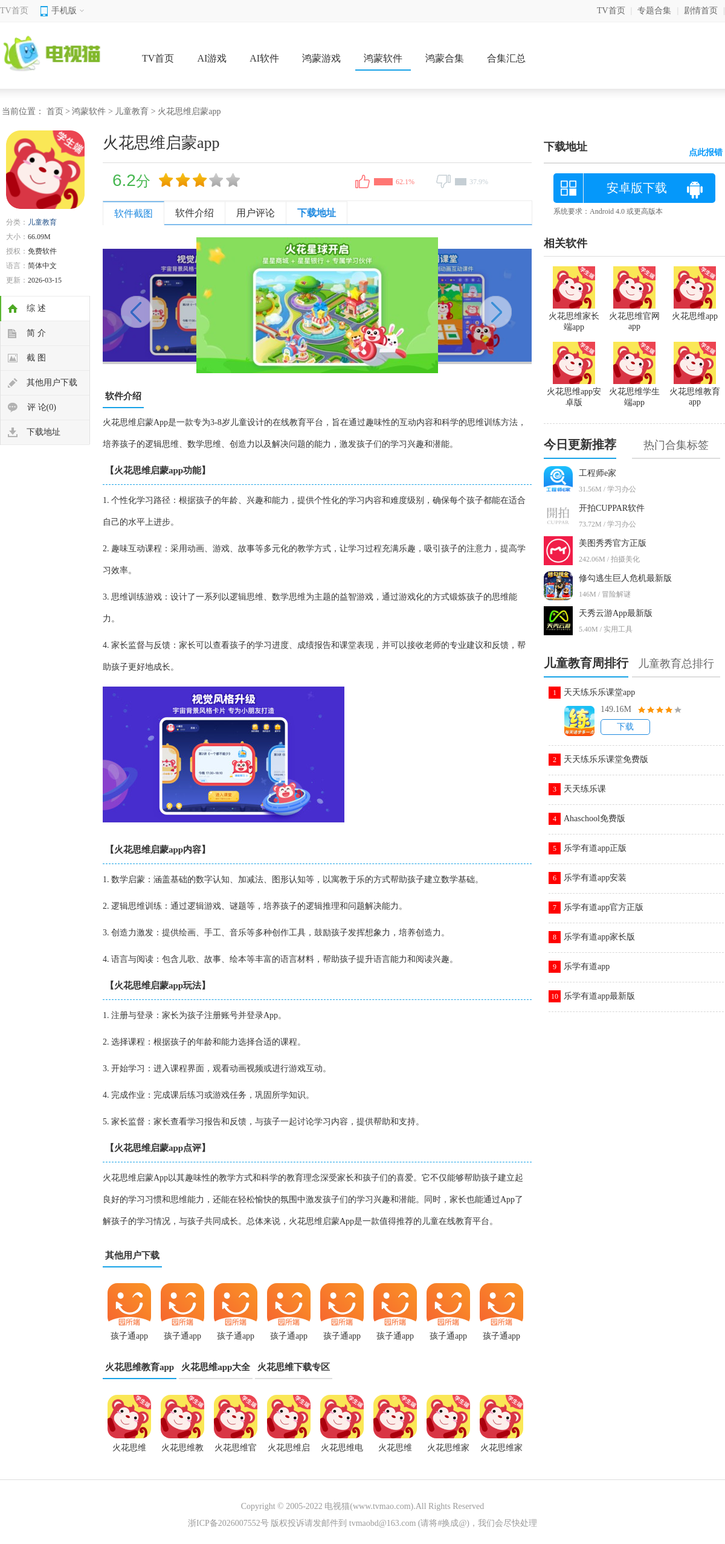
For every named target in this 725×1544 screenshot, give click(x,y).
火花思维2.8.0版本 (129, 1451)
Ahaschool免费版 (594, 818)
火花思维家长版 (501, 1451)
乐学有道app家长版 (599, 936)
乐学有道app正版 (595, 848)
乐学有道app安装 (595, 877)
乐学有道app (587, 966)
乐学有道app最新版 (599, 996)
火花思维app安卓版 (574, 392)
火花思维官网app (235, 1451)
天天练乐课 (585, 788)
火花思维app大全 (215, 1367)
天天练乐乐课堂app (599, 692)
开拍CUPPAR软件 (612, 508)
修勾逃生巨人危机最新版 (625, 578)
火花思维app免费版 (395, 1451)
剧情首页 (701, 10)
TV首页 (14, 10)
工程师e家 (597, 473)
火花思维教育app (139, 1367)
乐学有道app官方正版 (603, 907)
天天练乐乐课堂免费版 (606, 759)
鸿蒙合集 (444, 58)
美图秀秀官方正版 (612, 543)
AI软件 (264, 58)
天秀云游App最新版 (615, 613)
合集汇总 (506, 58)
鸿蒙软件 (383, 58)
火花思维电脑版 (342, 1451)
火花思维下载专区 (293, 1367)
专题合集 (654, 10)
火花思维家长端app (448, 1451)
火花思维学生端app (634, 392)
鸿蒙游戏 (321, 58)
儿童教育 (132, 111)
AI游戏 (212, 58)
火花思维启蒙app (289, 1451)
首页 (55, 111)
